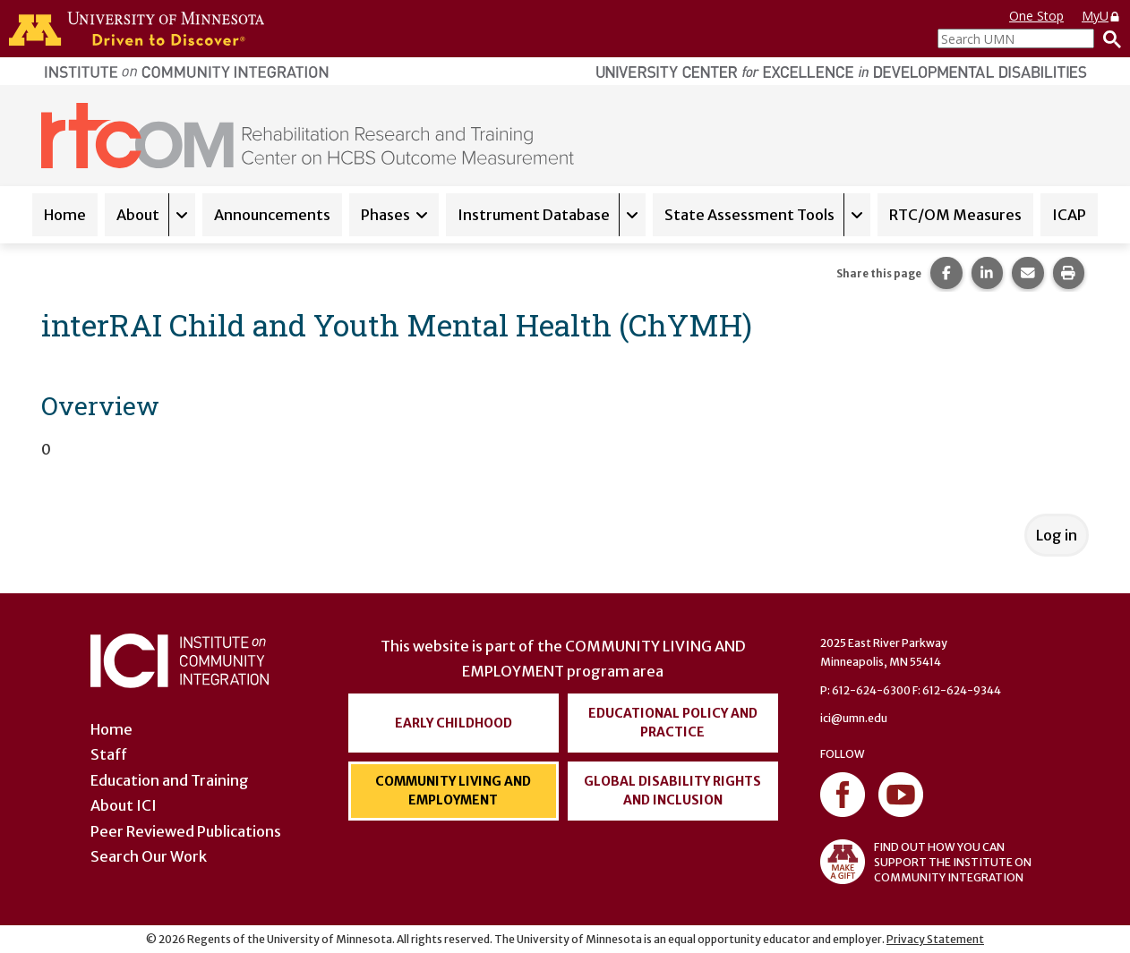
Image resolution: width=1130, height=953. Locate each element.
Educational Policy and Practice (673, 722)
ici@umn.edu (853, 718)
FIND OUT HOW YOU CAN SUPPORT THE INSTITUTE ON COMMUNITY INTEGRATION (926, 861)
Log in (1056, 535)
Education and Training (169, 780)
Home (65, 215)
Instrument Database (534, 215)
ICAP (1069, 215)
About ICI (123, 805)
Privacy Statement (935, 939)
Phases (385, 215)
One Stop (1036, 15)
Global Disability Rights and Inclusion (672, 790)
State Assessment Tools (749, 215)
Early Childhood (453, 723)
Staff (108, 754)
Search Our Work (148, 856)
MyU (1101, 15)
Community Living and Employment (453, 790)
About (137, 215)
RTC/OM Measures (955, 215)
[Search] (1107, 38)
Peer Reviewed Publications (185, 831)
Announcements (272, 215)
